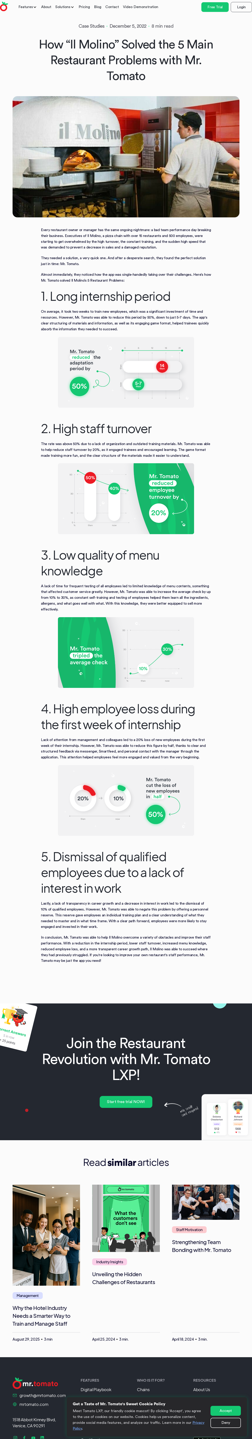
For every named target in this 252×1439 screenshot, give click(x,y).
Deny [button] (225, 1422)
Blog (97, 7)
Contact (112, 7)
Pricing (84, 7)
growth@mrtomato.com (42, 1395)
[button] (27, 7)
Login (241, 7)
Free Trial (214, 7)
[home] (4, 7)
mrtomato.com (33, 1404)
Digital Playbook (96, 1389)
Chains (143, 1389)
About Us (201, 1389)
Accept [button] (226, 1411)
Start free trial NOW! (126, 1102)
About (46, 7)
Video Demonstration (140, 7)
